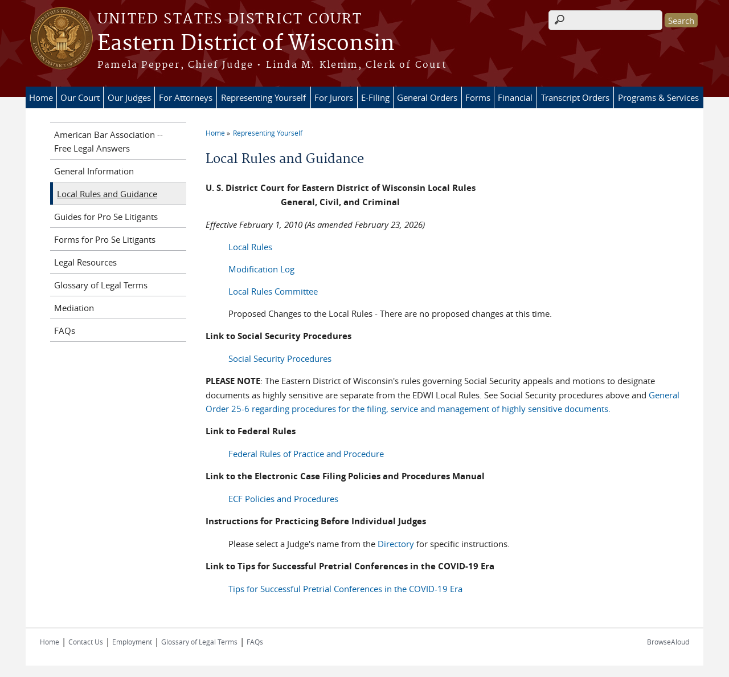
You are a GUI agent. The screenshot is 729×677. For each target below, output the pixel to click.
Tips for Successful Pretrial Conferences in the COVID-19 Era (345, 588)
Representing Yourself (263, 97)
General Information (94, 171)
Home (41, 97)
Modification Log (261, 269)
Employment (132, 641)
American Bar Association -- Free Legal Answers (108, 141)
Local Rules (250, 246)
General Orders (427, 97)
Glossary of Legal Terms (101, 285)
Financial (515, 97)
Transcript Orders (575, 97)
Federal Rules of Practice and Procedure (306, 453)
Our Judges (129, 97)
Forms (477, 97)
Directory (396, 543)
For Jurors (333, 97)
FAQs (64, 330)
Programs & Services (658, 97)
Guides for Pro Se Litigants (106, 216)
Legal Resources (85, 262)
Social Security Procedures (279, 358)
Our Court (80, 97)
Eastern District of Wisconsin (246, 44)
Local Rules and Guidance (107, 193)
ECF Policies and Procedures (283, 498)
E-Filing (375, 97)
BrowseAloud (668, 641)
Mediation (74, 307)
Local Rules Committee (273, 291)
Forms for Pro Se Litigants (104, 239)
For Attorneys (185, 97)
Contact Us (85, 641)
